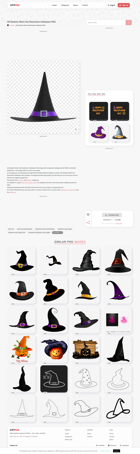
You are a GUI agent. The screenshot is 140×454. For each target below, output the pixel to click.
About (75, 5)
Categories (65, 5)
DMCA (111, 439)
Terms (111, 433)
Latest (54, 5)
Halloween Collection (67, 190)
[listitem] (100, 445)
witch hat (11, 229)
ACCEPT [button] (116, 451)
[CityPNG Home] (15, 5)
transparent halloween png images (39, 232)
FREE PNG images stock (28, 182)
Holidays (21, 180)
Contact (85, 5)
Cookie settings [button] (105, 451)
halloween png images (65, 229)
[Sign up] (124, 5)
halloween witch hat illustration (45, 229)
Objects (29, 180)
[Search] (129, 22)
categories (12, 192)
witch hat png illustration (24, 229)
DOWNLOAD (112, 215)
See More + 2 (57, 232)
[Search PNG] (106, 22)
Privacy (111, 436)
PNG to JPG (68, 439)
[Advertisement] (43, 46)
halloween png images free (16, 232)
